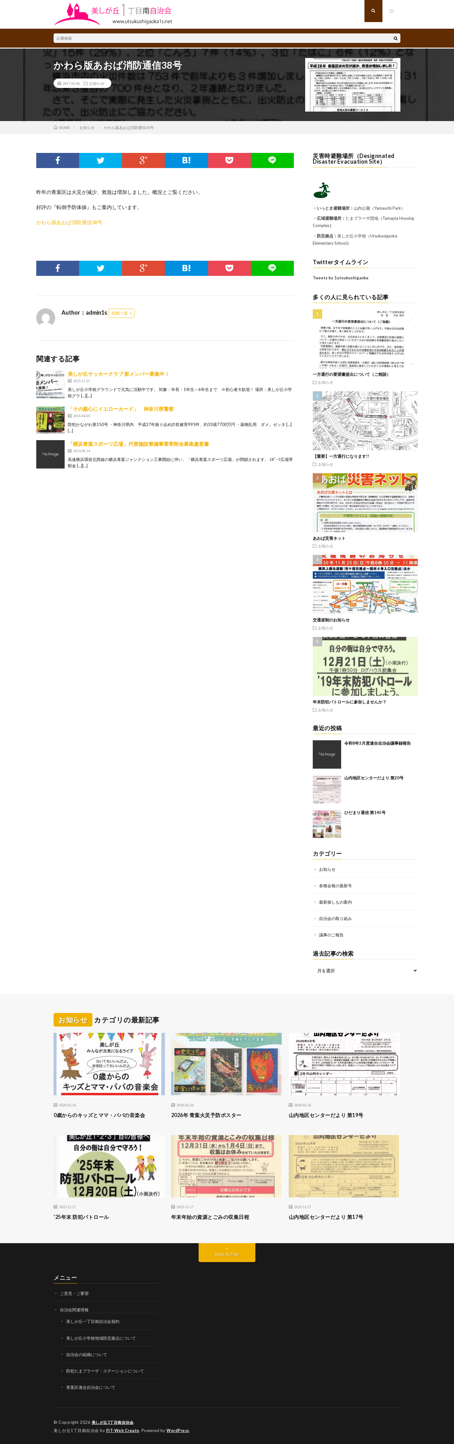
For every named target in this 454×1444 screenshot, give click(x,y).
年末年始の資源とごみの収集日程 (215, 1216)
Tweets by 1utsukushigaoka (340, 277)
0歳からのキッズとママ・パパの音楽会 (105, 1114)
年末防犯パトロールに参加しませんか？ (350, 701)
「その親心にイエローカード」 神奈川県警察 (121, 409)
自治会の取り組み (336, 918)
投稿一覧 (120, 313)
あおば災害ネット (329, 538)
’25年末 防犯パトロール (85, 1216)
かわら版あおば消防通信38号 (69, 222)
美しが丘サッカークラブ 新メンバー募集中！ (119, 374)
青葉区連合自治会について (92, 1386)
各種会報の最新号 (336, 885)
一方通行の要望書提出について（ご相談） (352, 374)
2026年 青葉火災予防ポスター (210, 1114)
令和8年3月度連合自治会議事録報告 (377, 743)
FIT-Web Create (123, 1429)
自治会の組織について (88, 1354)
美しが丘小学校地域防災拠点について (103, 1337)
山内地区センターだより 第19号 (330, 1114)
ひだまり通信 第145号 (365, 812)
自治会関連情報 (75, 1309)
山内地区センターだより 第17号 (330, 1216)
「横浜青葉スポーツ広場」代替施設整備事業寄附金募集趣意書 (138, 444)
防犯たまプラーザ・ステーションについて (108, 1370)
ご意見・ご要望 (75, 1293)
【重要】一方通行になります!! (341, 456)
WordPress (179, 1429)
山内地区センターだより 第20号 (374, 777)
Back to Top (227, 1254)
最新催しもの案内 (336, 902)
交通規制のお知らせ (331, 619)
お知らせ (96, 83)
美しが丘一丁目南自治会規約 (95, 1321)
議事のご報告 (332, 934)
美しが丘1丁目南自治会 (114, 1421)
